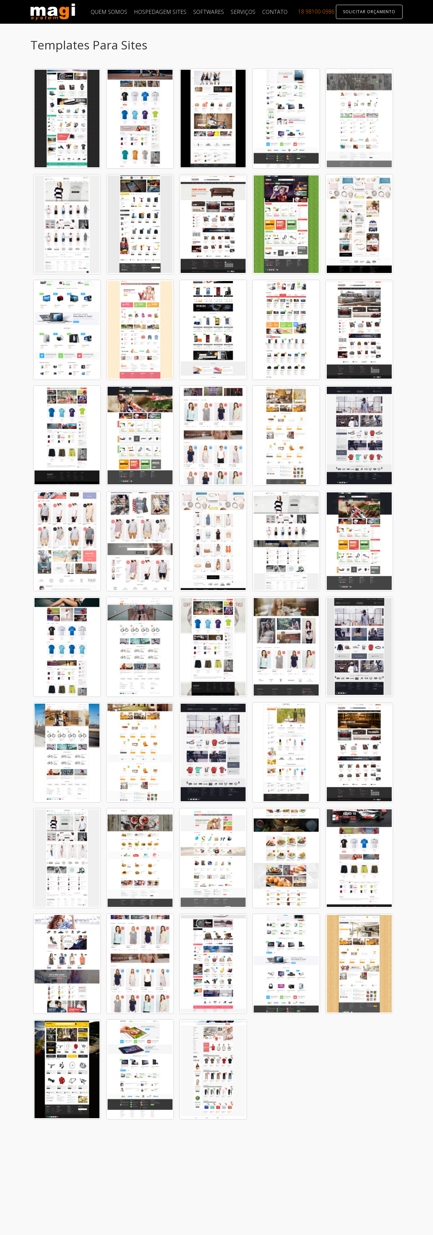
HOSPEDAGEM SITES (160, 12)
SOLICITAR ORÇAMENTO (369, 12)
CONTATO (275, 12)
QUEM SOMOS (109, 12)
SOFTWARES (208, 12)
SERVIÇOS (243, 12)
